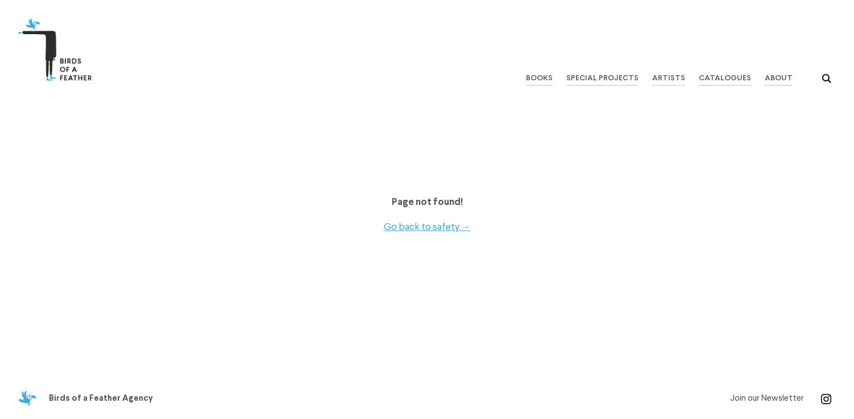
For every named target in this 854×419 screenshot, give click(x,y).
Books (538, 78)
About (779, 78)
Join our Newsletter (767, 399)
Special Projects (602, 78)
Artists (668, 78)
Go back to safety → (427, 227)
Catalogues (725, 78)
